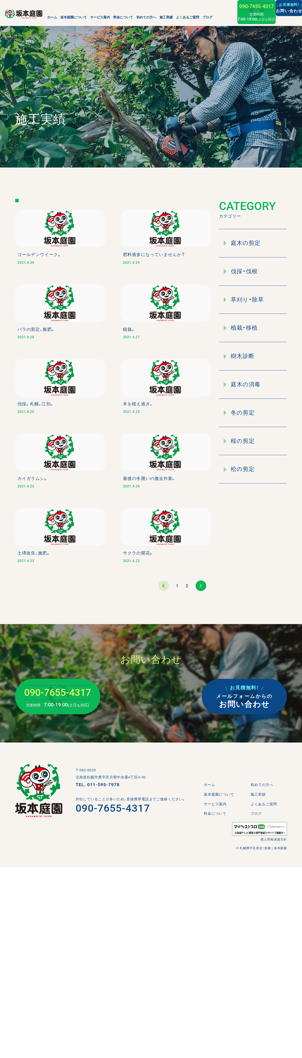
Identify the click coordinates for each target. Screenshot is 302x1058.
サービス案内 (100, 17)
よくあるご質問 (187, 17)
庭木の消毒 (242, 384)
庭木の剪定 (242, 243)
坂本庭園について (73, 17)
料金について (123, 17)
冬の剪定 (239, 412)
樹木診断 (239, 356)
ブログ (207, 17)
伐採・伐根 (241, 271)
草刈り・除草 (244, 299)
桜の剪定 (239, 441)
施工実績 (166, 17)
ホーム (52, 17)
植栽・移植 (241, 327)
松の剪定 (239, 469)
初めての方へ (146, 17)
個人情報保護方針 (273, 1030)
